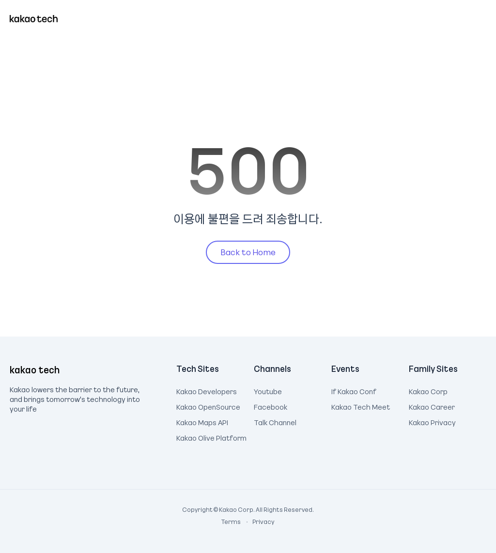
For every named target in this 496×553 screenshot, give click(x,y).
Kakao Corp (428, 390)
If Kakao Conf (353, 390)
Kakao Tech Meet (360, 406)
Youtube (268, 390)
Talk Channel (275, 421)
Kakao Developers (206, 390)
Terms (231, 521)
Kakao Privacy (432, 421)
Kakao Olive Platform (211, 437)
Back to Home (248, 252)
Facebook (270, 406)
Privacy (258, 521)
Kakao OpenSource (208, 406)
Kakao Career (432, 406)
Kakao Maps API (202, 421)
